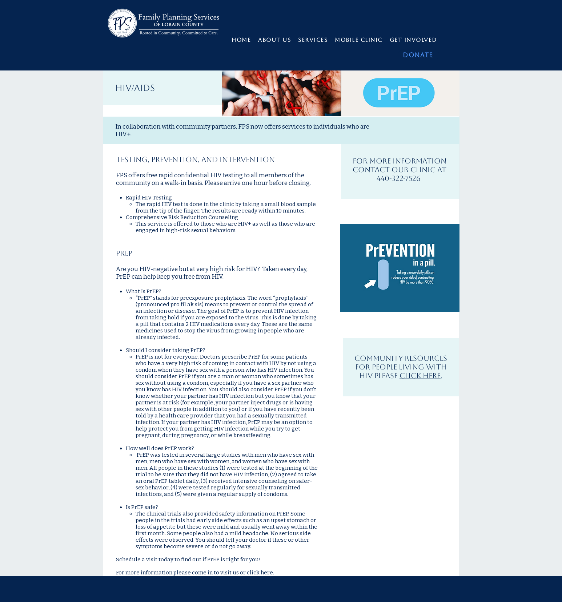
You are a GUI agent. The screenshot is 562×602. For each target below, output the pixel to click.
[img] (281, 93)
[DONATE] (418, 54)
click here (260, 572)
